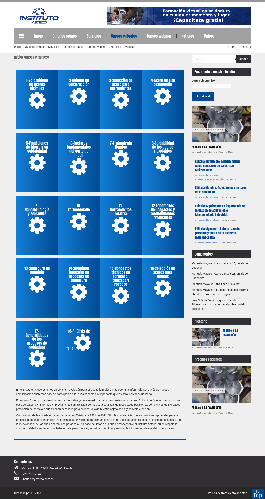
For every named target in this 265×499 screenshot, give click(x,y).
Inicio (38, 36)
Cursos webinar (159, 36)
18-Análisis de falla (78, 340)
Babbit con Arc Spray (227, 283)
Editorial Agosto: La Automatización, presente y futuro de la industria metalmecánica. (217, 233)
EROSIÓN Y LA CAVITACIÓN (206, 147)
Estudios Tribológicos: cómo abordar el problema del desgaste (218, 304)
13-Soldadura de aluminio (37, 279)
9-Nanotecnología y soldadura (37, 219)
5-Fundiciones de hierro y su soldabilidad (37, 156)
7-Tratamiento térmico (121, 154)
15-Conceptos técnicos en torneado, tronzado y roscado (120, 285)
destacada (199, 175)
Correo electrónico (204, 80)
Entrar (230, 46)
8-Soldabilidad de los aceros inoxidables (163, 156)
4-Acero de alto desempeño (163, 91)
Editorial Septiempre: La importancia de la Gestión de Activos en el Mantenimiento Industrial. (220, 210)
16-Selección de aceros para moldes (162, 281)
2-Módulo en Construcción (78, 91)
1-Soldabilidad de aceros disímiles (37, 93)
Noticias (187, 36)
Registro (246, 46)
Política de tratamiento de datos (227, 493)
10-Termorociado (79, 217)
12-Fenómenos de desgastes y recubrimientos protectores (163, 221)
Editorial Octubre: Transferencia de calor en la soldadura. (220, 189)
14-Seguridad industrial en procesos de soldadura (79, 283)
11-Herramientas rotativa (120, 219)
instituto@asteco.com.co (38, 479)
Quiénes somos (64, 36)
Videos (209, 36)
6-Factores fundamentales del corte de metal (79, 158)
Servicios (94, 36)
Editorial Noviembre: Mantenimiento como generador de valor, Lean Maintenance (217, 165)
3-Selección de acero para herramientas (121, 93)
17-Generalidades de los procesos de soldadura (37, 348)
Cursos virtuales (124, 36)
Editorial (207, 175)
